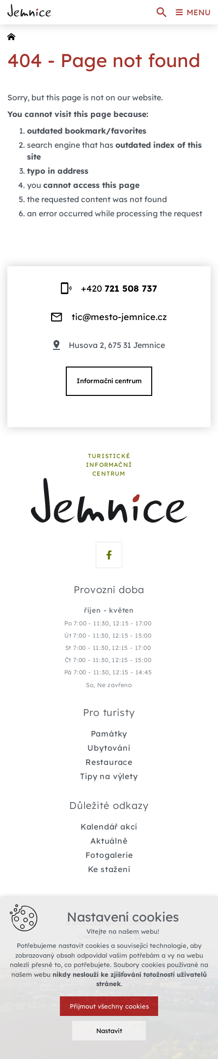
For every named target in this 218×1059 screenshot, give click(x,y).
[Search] (161, 12)
